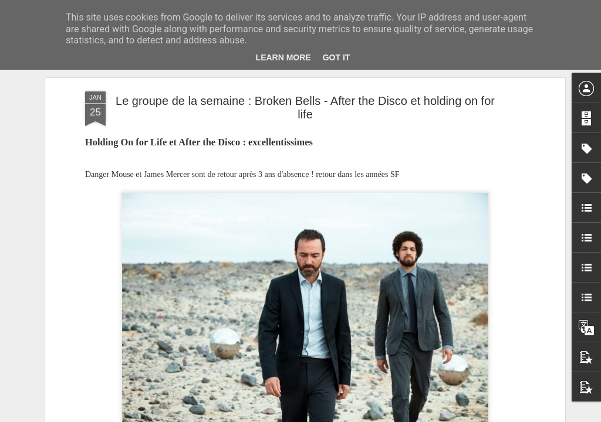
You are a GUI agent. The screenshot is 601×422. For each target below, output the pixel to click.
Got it (336, 57)
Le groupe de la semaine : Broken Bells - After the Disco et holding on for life (305, 107)
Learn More (283, 57)
